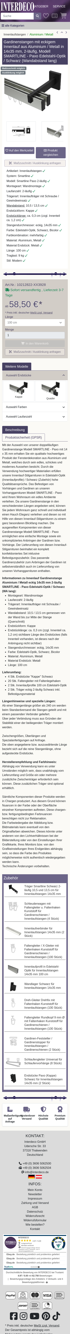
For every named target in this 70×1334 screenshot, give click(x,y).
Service (59, 6)
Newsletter (35, 1194)
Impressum (35, 1198)
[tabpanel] (35, 657)
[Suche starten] (37, 16)
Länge (9, 316)
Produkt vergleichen (50, 152)
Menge (9, 329)
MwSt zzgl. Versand (41, 312)
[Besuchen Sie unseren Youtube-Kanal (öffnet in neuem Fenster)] (35, 1318)
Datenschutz (35, 1211)
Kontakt (35, 1229)
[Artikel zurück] (57, 32)
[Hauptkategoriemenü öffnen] (13, 25)
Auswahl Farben (35, 407)
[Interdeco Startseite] (17, 6)
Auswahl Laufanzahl (35, 416)
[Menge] (35, 335)
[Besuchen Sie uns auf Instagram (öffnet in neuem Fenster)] (24, 1318)
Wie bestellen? (35, 1224)
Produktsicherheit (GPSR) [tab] (23, 437)
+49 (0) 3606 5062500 (37, 1163)
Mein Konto (35, 1189)
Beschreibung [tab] (15, 430)
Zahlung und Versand (35, 1202)
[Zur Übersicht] (62, 32)
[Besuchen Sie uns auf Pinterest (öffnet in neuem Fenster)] (46, 1318)
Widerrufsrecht (35, 1215)
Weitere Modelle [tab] (16, 366)
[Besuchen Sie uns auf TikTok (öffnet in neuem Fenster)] (56, 1318)
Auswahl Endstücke (35, 375)
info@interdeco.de (37, 1172)
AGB (35, 1207)
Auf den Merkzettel (19, 150)
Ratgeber (40, 6)
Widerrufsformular (35, 1220)
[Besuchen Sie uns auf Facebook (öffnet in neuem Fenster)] (14, 1318)
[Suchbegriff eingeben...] (17, 16)
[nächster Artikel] (66, 32)
